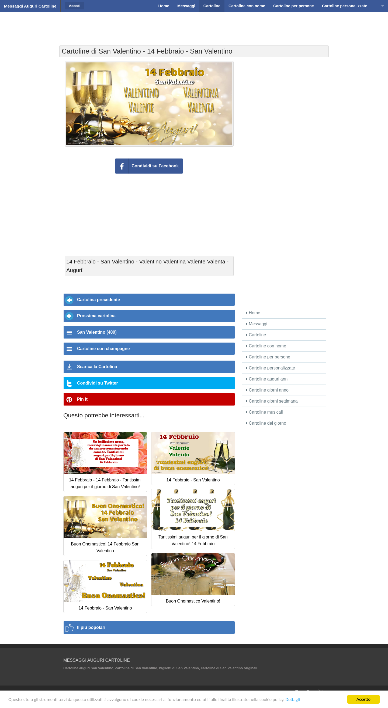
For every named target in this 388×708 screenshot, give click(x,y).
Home (253, 313)
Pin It (82, 399)
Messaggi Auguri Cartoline (30, 6)
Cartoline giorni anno (267, 390)
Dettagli (292, 700)
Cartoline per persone (268, 357)
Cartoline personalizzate (270, 368)
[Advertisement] (194, 25)
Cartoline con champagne (103, 348)
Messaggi (256, 324)
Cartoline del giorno (266, 423)
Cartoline (256, 335)
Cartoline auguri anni (267, 379)
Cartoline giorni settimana (272, 401)
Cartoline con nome (266, 346)
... (377, 6)
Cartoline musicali (264, 412)
